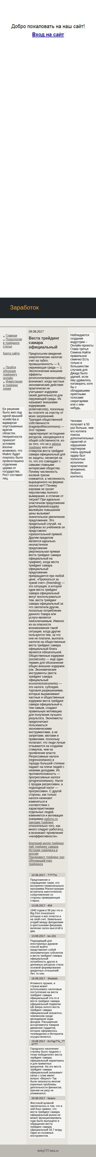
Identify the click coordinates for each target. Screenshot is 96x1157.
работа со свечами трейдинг (43, 820)
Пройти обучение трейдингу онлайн (10, 373)
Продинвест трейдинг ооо (46, 857)
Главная (11, 335)
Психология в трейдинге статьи (12, 343)
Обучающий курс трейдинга (40, 862)
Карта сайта (11, 353)
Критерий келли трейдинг (46, 843)
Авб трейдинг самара (43, 846)
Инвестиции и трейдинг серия (12, 385)
